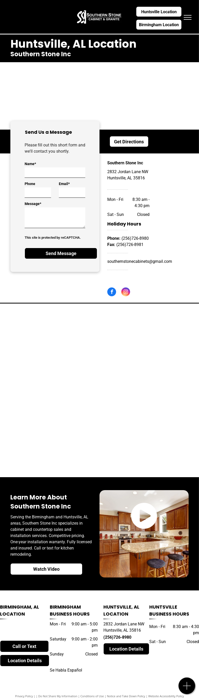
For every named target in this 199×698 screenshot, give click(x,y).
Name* (30, 164)
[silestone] (148, 358)
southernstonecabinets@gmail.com (139, 261)
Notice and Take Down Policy (126, 696)
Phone (30, 184)
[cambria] (51, 352)
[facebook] (111, 292)
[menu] (187, 17)
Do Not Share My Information (57, 696)
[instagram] (125, 292)
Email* (64, 184)
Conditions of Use (92, 696)
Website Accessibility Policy (166, 696)
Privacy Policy (24, 696)
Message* (33, 204)
